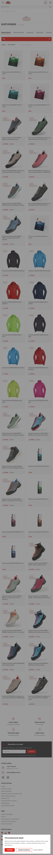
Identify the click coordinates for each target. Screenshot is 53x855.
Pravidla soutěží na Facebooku (9, 800)
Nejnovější (29, 32)
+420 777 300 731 (11, 766)
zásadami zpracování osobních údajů (27, 755)
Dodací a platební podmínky (8, 796)
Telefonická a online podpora (8, 821)
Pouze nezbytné (38, 850)
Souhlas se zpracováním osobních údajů (11, 793)
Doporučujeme (6, 32)
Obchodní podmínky (6, 791)
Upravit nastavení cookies (7, 805)
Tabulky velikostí (5, 803)
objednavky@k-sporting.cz (13, 772)
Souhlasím (10, 850)
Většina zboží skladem (7, 814)
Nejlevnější (39, 32)
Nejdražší (49, 32)
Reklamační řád (5, 798)
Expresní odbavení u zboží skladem (10, 819)
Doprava (3, 816)
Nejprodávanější (18, 32)
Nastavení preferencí (24, 850)
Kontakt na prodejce (6, 789)
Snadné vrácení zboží (6, 823)
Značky (6, 11)
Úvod (2, 11)
